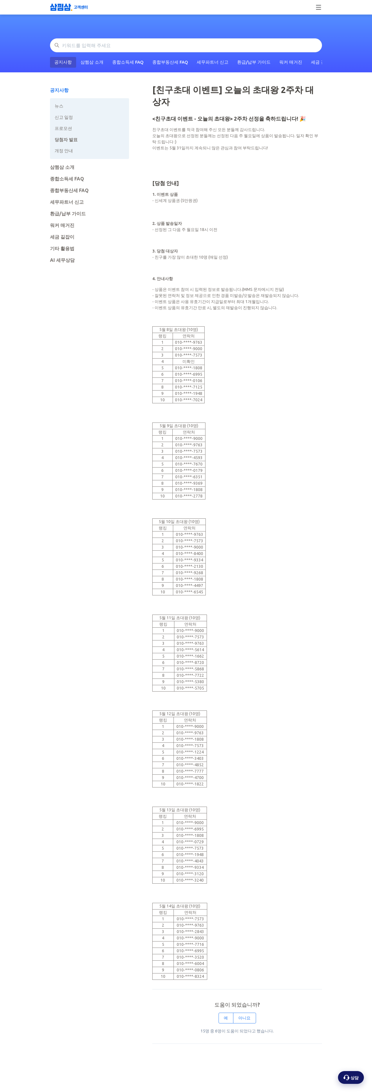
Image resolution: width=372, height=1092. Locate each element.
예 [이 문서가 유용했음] (226, 1018)
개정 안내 (64, 150)
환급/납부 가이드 (254, 62)
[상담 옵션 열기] (351, 1077)
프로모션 (63, 128)
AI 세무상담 (62, 260)
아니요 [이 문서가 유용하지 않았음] (244, 1018)
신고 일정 (64, 117)
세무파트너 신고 (212, 62)
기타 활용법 (62, 248)
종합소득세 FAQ (128, 62)
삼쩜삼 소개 (92, 62)
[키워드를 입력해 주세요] (186, 45)
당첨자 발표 (66, 139)
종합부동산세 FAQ (170, 62)
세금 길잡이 (62, 236)
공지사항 (63, 62)
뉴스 (59, 105)
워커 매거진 (290, 62)
